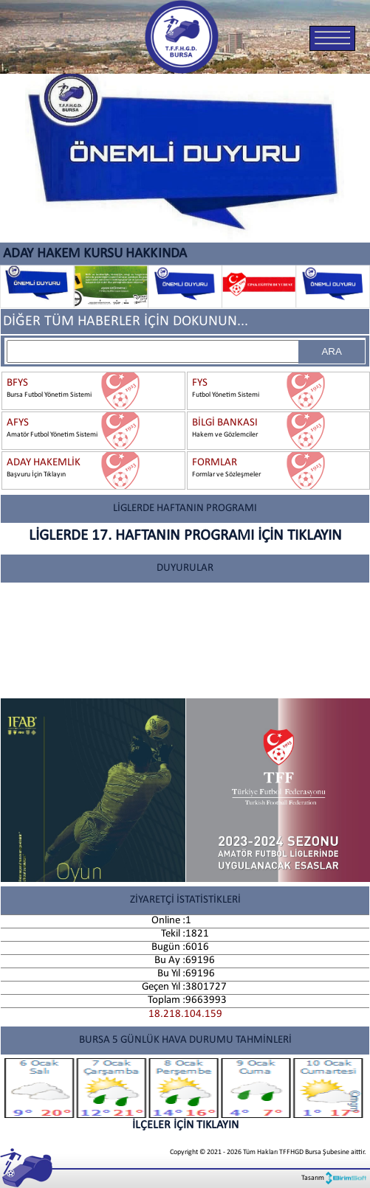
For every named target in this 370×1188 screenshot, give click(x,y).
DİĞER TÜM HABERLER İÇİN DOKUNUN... (125, 321)
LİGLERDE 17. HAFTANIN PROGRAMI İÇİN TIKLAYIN (185, 535)
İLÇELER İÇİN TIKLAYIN (185, 1094)
